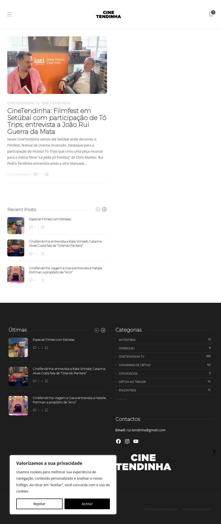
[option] (57, 250)
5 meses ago (20, 174)
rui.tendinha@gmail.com (146, 430)
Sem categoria (56, 103)
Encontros (166, 390)
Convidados (166, 373)
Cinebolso (166, 348)
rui (9, 174)
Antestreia (166, 340)
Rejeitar (39, 503)
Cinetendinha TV (23, 103)
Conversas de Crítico (166, 365)
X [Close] (214, 451)
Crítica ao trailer (166, 382)
